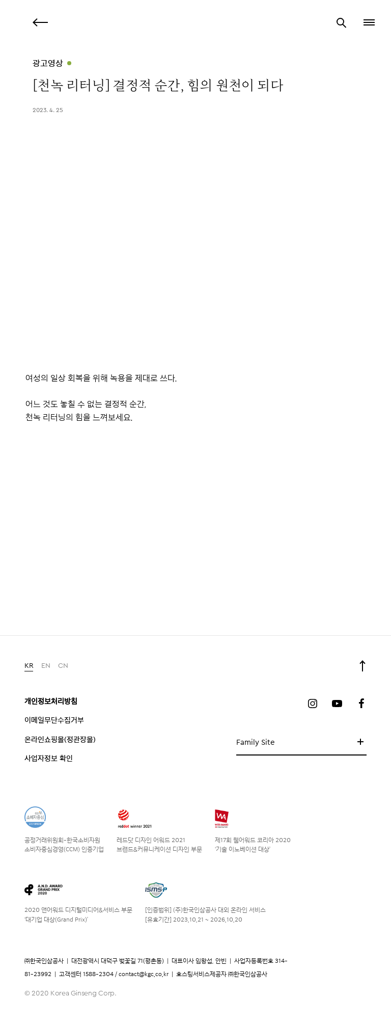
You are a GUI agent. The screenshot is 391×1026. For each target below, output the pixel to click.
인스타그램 (312, 703)
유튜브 (337, 703)
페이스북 (361, 703)
